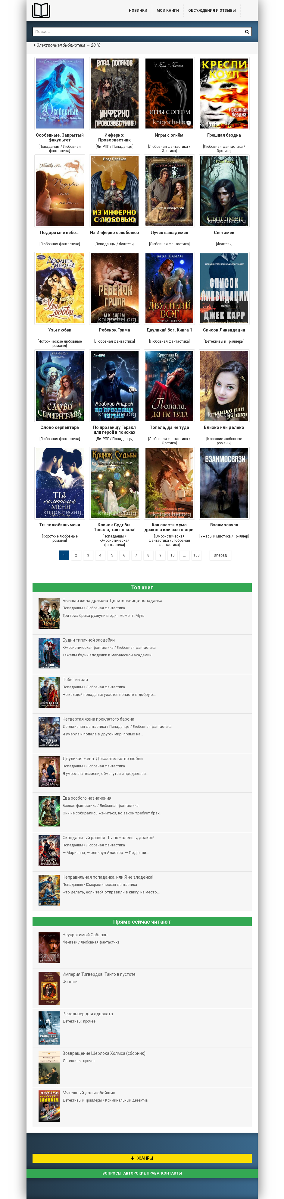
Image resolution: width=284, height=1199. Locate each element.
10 (172, 555)
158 (196, 555)
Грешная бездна (224, 135)
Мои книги (168, 10)
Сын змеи (224, 232)
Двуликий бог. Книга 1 (169, 330)
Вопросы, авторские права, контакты (142, 1173)
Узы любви (59, 330)
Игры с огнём (169, 135)
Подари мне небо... (60, 232)
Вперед (220, 555)
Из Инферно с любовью (114, 232)
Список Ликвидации (224, 330)
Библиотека (72, 10)
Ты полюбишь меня (59, 524)
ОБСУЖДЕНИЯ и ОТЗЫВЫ (212, 10)
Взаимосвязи (224, 524)
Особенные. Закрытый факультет (60, 137)
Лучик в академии (169, 232)
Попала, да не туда (169, 427)
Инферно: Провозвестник (114, 137)
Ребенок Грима (114, 330)
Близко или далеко (224, 427)
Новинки (138, 10)
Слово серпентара (59, 427)
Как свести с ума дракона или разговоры (169, 527)
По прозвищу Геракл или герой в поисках (114, 430)
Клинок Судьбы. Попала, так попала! (114, 527)
